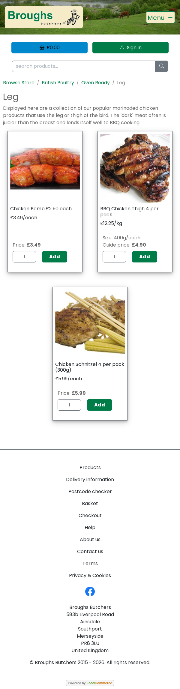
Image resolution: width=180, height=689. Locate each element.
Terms (90, 563)
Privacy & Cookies (90, 575)
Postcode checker (90, 491)
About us (90, 539)
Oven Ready (95, 82)
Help (90, 527)
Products (90, 467)
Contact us (90, 551)
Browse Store (18, 82)
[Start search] (161, 66)
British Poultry (58, 82)
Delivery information (90, 479)
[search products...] (83, 66)
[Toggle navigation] (160, 17)
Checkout (90, 515)
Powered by (90, 683)
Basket (90, 503)
